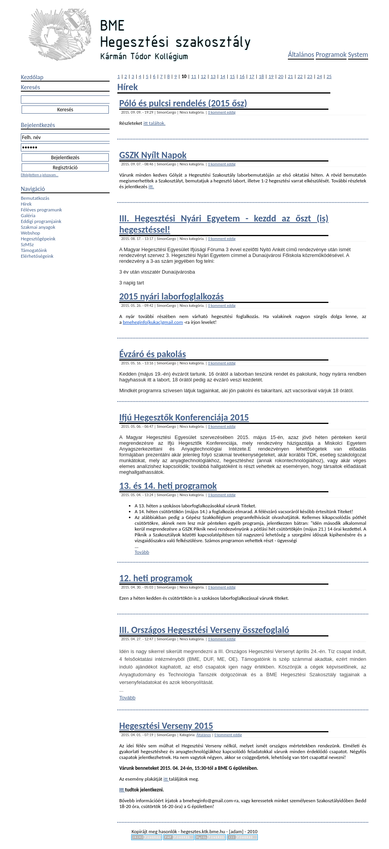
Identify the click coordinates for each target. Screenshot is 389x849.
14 (222, 76)
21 (290, 76)
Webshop (30, 233)
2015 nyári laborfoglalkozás (171, 296)
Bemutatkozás (35, 198)
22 (300, 76)
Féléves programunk (41, 210)
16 (242, 76)
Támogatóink (34, 250)
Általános (301, 54)
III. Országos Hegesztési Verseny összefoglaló (204, 629)
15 (232, 76)
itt (166, 779)
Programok (331, 54)
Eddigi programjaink (41, 221)
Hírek (26, 204)
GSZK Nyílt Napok (152, 154)
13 (212, 76)
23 (309, 76)
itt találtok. (155, 123)
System (358, 54)
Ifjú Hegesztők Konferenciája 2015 (184, 417)
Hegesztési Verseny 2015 (166, 725)
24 (319, 76)
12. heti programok (156, 578)
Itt (122, 790)
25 (328, 76)
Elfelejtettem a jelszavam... (39, 175)
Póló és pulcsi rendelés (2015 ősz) (183, 103)
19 (271, 76)
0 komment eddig (221, 112)
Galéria (28, 215)
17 (251, 76)
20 (280, 76)
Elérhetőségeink (37, 256)
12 (203, 76)
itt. (151, 186)
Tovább (142, 552)
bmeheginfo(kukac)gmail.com (153, 322)
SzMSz (27, 244)
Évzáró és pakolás (152, 353)
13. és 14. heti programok (168, 485)
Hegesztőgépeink (38, 239)
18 (261, 76)
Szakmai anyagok (38, 227)
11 (193, 76)
